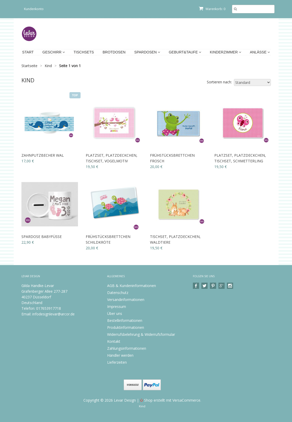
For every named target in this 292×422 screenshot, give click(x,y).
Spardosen (147, 52)
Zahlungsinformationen (126, 348)
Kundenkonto (34, 9)
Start (28, 52)
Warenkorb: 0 (212, 9)
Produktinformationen (125, 327)
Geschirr (53, 52)
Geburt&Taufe (185, 52)
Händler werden (120, 355)
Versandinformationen (125, 299)
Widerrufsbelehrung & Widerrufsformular (141, 334)
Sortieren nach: (219, 81)
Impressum (116, 306)
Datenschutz (117, 292)
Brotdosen (113, 52)
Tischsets (84, 52)
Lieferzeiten (117, 362)
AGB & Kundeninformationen (131, 285)
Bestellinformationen (124, 320)
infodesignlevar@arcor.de (53, 314)
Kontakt (113, 341)
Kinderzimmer (225, 52)
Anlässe (260, 52)
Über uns (114, 313)
